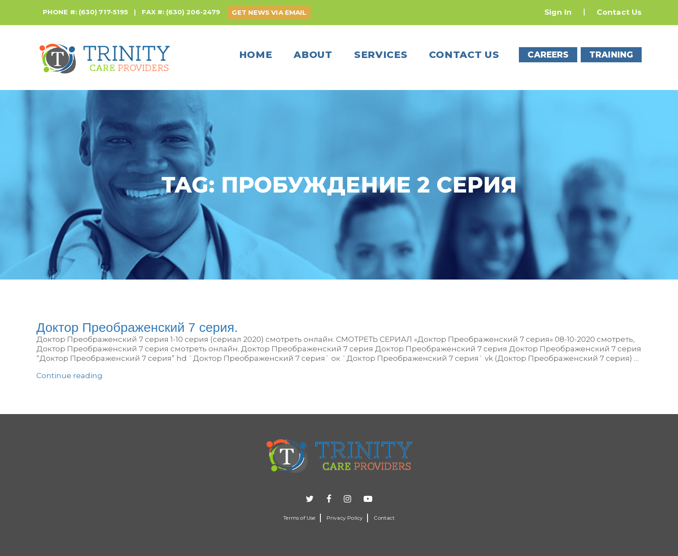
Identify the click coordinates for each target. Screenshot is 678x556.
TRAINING (611, 55)
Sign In (558, 12)
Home (255, 55)
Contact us (464, 55)
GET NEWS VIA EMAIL (269, 12)
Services (381, 55)
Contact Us (619, 12)
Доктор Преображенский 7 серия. (137, 327)
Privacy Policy (344, 517)
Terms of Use (299, 517)
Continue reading (69, 375)
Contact (384, 517)
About (313, 55)
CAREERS (548, 55)
